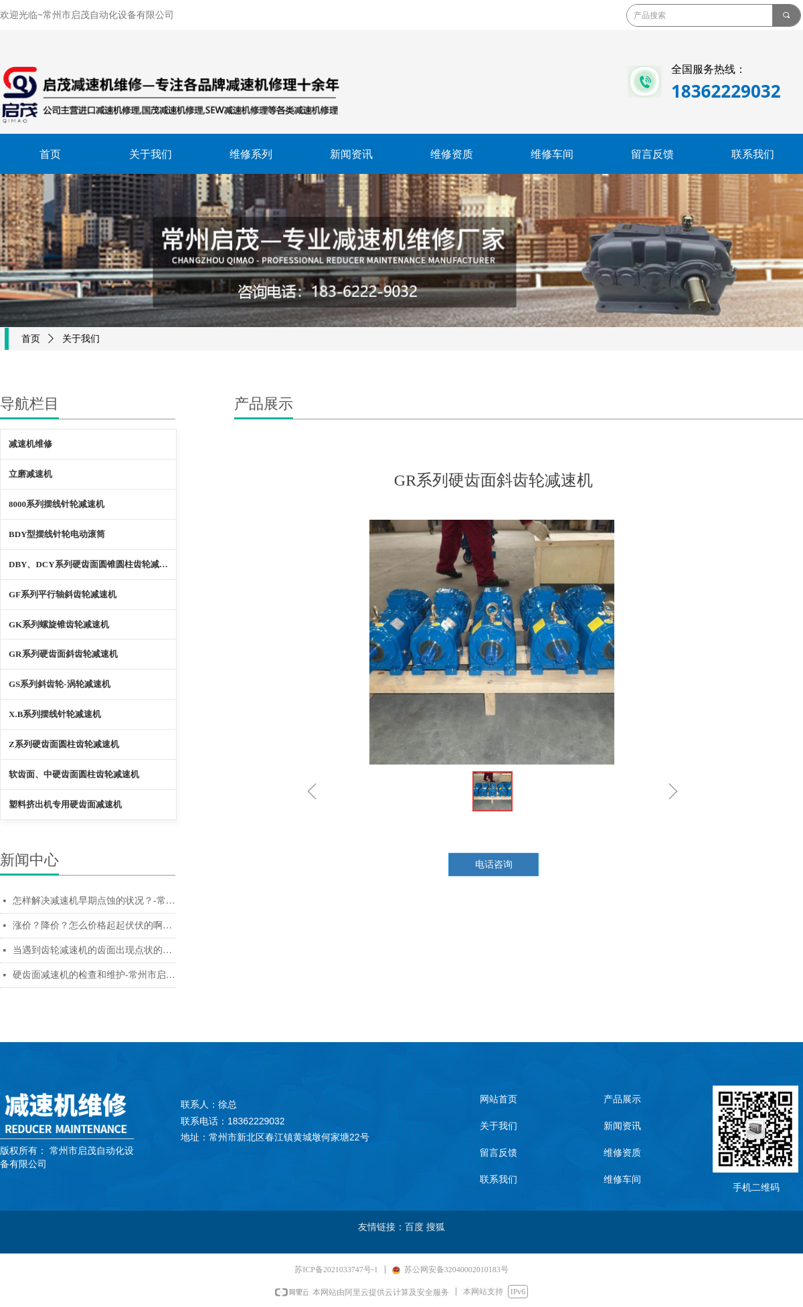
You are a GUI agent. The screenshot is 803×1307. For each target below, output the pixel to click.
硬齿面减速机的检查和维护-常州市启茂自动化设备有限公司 (94, 975)
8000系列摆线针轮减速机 (56, 504)
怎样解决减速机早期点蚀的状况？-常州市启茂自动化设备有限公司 (94, 901)
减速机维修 (30, 444)
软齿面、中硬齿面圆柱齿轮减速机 (74, 774)
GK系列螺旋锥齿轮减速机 (59, 624)
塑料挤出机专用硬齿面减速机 (65, 804)
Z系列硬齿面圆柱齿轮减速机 (64, 744)
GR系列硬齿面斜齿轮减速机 (63, 654)
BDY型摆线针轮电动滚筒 (57, 534)
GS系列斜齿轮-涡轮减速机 (59, 684)
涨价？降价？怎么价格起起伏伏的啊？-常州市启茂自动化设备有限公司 (94, 925)
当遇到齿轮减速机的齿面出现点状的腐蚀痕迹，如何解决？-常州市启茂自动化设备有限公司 (94, 950)
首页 (30, 339)
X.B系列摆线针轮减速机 (55, 714)
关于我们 (81, 339)
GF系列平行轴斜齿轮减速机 (62, 594)
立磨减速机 (30, 474)
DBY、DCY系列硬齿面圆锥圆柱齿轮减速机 (92, 564)
